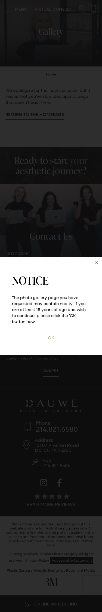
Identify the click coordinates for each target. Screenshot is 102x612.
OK (51, 337)
